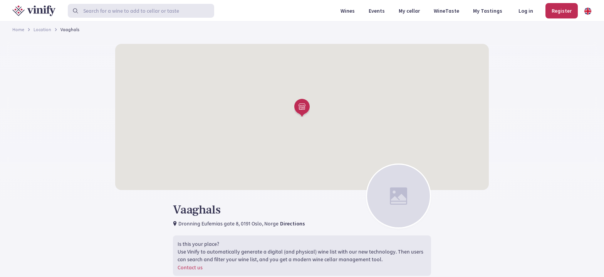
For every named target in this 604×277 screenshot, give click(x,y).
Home (18, 29)
